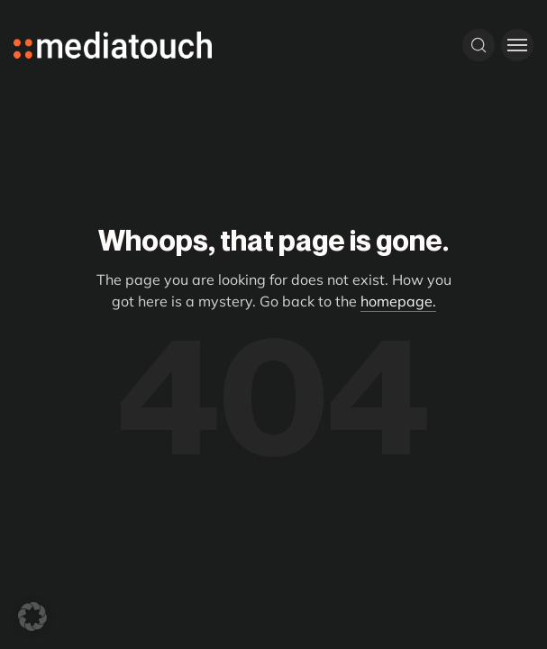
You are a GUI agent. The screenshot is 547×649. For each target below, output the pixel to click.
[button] (32, 616)
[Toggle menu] (517, 45)
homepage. (398, 301)
